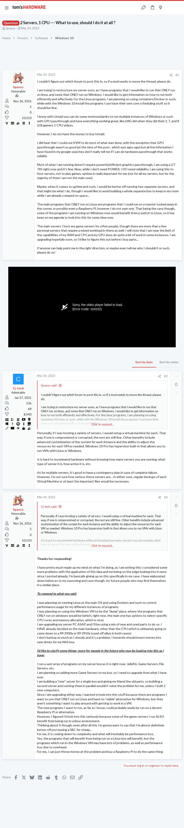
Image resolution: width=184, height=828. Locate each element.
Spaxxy (10, 28)
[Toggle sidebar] (169, 8)
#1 (177, 75)
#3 (166, 497)
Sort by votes (168, 362)
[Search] (178, 8)
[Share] (171, 75)
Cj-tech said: (49, 506)
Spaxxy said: (49, 385)
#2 (166, 376)
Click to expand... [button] (102, 424)
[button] (6, 7)
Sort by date (144, 362)
